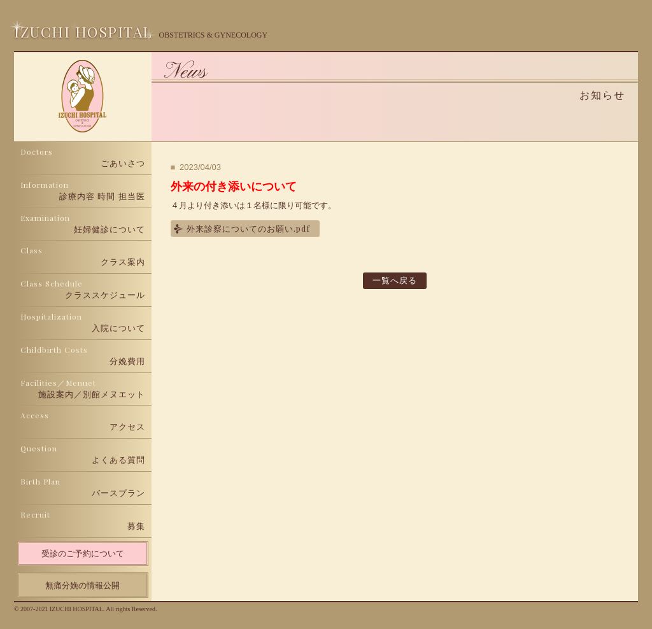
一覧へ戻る (394, 280)
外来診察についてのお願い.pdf (248, 228)
